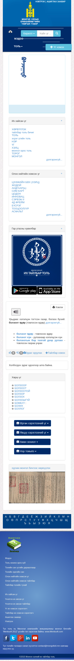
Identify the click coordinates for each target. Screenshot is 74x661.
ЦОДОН (16, 193)
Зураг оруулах (33, 352)
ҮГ (13, 144)
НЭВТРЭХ (40, 2)
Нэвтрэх (9, 621)
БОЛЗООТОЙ (22, 391)
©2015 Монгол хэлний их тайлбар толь (37, 657)
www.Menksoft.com (54, 631)
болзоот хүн (24, 337)
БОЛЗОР (20, 393)
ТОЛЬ (15, 135)
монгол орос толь (22, 150)
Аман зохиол (32, 441)
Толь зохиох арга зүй (15, 563)
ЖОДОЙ (16, 185)
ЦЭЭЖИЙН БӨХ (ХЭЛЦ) (26, 182)
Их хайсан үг (11, 594)
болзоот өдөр (25, 333)
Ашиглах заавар (13, 617)
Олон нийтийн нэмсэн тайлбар (20, 581)
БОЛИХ (19, 405)
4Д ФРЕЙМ (18, 202)
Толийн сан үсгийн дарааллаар (20, 567)
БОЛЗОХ (20, 396)
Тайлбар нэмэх (55, 352)
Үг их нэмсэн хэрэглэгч (16, 608)
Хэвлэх (58, 307)
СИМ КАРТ (18, 190)
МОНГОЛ (17, 156)
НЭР (14, 141)
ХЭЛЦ (15, 147)
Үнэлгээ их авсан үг (14, 599)
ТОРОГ (16, 153)
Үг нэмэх (58, 47)
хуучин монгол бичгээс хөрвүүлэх (31, 468)
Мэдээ (8, 558)
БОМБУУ (20, 403)
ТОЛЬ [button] (18, 46)
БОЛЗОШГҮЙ (22, 400)
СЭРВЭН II (18, 199)
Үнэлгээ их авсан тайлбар (17, 604)
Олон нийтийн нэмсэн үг (17, 576)
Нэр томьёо (32, 451)
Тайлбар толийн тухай (16, 585)
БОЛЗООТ (21, 388)
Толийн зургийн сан (14, 572)
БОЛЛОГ (20, 408)
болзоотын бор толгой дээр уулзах (40, 340)
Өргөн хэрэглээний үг (33, 423)
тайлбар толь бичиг (23, 132)
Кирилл (29, 33)
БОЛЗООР (21, 385)
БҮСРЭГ (16, 205)
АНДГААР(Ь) (19, 188)
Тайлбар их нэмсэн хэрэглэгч (19, 613)
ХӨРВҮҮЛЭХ (19, 129)
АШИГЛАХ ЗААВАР (56, 2)
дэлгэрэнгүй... (54, 159)
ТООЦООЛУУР (20, 208)
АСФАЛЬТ (17, 211)
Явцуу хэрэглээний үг (33, 432)
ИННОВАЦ (18, 196)
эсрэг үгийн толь (21, 138)
